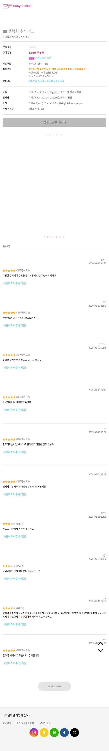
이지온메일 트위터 (74, 732)
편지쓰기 (94, 6)
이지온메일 (17, 6)
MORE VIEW (54, 686)
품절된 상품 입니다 (54, 122)
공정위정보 (45, 723)
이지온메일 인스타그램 (33, 732)
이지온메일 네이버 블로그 (54, 732)
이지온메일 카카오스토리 (44, 732)
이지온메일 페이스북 (64, 732)
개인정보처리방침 (25, 723)
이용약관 (7, 723)
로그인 (102, 6)
